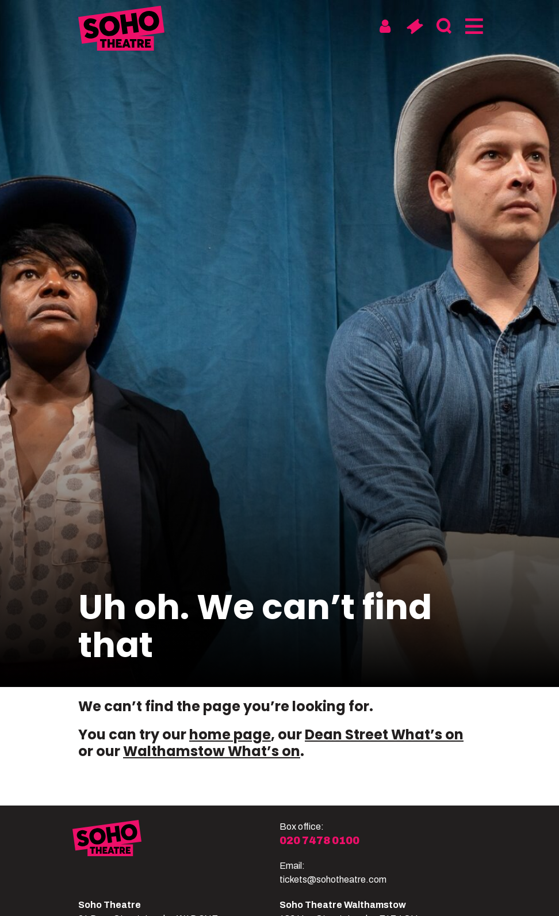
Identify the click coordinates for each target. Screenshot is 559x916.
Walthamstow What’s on (211, 751)
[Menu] (473, 26)
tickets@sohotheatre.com (333, 879)
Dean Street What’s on (384, 734)
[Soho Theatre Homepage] (121, 30)
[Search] (443, 26)
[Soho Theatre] (176, 853)
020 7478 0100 (319, 840)
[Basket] (414, 26)
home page (230, 734)
